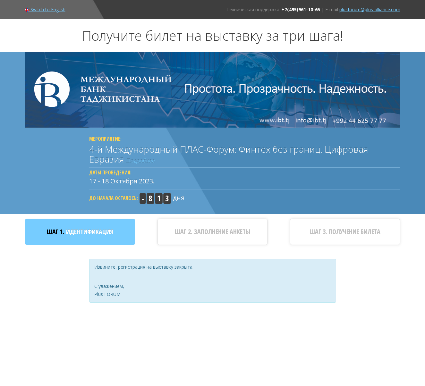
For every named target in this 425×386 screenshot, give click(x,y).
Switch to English (45, 9)
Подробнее (140, 160)
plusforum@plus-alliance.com (369, 9)
